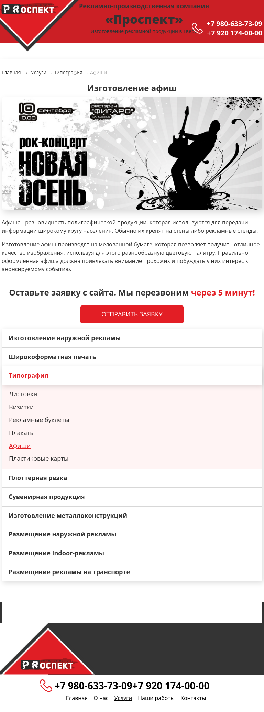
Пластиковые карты (39, 458)
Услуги (123, 698)
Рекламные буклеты (39, 419)
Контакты (193, 698)
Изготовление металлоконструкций (68, 515)
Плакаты (22, 433)
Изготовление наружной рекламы (65, 338)
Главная (77, 698)
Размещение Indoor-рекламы (56, 553)
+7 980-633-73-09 (234, 23)
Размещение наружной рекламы (63, 534)
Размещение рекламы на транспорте (69, 572)
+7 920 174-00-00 (235, 32)
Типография (28, 375)
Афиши (20, 446)
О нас (101, 698)
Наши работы (156, 698)
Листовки (23, 394)
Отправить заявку (132, 314)
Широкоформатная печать (52, 357)
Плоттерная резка (38, 478)
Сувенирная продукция (47, 496)
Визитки (21, 407)
